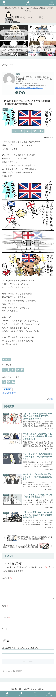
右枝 (18, 74)
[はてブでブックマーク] (28, 131)
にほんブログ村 (9, 393)
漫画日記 (6, 359)
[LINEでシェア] (34, 131)
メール (6, 619)
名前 (5, 607)
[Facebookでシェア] (21, 131)
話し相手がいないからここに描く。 (29, 88)
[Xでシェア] (15, 131)
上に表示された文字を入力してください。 (20, 649)
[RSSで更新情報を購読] (23, 92)
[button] (41, 131)
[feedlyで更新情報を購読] (20, 92)
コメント (7, 578)
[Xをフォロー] (16, 92)
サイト (5, 630)
